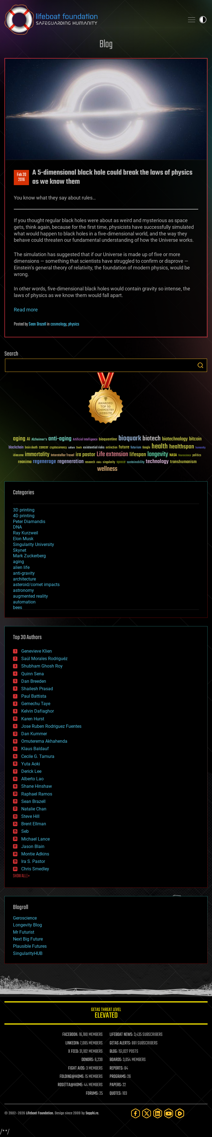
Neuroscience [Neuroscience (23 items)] (184, 455)
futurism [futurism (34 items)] (136, 448)
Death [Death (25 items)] (79, 447)
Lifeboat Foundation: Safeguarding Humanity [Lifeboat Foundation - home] (92, 19)
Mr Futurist (23, 932)
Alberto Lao (32, 778)
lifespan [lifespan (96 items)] (137, 454)
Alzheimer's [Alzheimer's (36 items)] (39, 440)
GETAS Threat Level (106, 1014)
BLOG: (114, 1051)
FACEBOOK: (70, 1034)
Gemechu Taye (35, 703)
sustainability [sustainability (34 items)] (135, 462)
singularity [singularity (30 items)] (109, 462)
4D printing (24, 515)
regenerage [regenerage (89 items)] (44, 462)
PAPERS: (116, 1085)
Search (200, 365)
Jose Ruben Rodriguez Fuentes (51, 726)
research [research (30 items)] (90, 462)
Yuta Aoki (30, 763)
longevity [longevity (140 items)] (157, 454)
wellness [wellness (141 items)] (107, 469)
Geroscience (25, 918)
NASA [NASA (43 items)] (173, 455)
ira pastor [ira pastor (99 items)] (85, 454)
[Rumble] (179, 1113)
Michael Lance (35, 839)
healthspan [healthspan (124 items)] (181, 446)
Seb (25, 831)
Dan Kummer (34, 733)
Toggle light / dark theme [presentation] (202, 19)
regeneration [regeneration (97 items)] (70, 461)
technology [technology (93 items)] (157, 462)
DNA (17, 527)
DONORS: (87, 1060)
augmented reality (30, 596)
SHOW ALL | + (21, 876)
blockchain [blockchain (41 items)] (16, 447)
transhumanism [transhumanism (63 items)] (183, 461)
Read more (26, 310)
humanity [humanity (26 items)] (200, 448)
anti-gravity (24, 573)
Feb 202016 (21, 177)
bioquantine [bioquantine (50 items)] (108, 439)
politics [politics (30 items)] (196, 455)
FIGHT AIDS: (76, 1068)
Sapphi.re (92, 1113)
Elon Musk (23, 538)
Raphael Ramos (36, 794)
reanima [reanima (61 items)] (24, 461)
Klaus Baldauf (35, 748)
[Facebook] (135, 1113)
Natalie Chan (33, 809)
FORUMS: (92, 1093)
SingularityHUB (28, 953)
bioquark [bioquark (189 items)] (129, 439)
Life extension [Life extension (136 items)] (112, 454)
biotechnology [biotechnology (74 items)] (175, 439)
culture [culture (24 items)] (71, 447)
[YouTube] (168, 1113)
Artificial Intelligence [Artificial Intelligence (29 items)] (85, 440)
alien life (21, 567)
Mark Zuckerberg (29, 555)
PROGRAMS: (118, 1076)
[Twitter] (146, 1113)
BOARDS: (116, 1060)
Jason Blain (32, 846)
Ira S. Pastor (33, 861)
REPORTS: (116, 1068)
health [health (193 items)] (160, 447)
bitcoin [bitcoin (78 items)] (195, 439)
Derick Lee (31, 771)
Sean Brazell (37, 324)
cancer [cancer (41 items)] (43, 447)
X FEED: (73, 1051)
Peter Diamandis (29, 521)
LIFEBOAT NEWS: (121, 1034)
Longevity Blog (27, 925)
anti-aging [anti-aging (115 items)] (59, 438)
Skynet (19, 550)
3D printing (24, 510)
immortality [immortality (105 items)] (37, 454)
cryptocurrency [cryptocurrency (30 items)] (58, 448)
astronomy (23, 590)
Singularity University (33, 544)
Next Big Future (28, 939)
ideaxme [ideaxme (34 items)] (18, 456)
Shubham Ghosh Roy (42, 666)
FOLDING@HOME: (72, 1076)
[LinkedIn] (157, 1113)
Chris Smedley (35, 868)
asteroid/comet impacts (36, 584)
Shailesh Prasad (37, 688)
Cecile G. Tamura (37, 756)
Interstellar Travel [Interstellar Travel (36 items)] (62, 455)
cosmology (59, 324)
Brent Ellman (33, 823)
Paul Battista (33, 696)
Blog (106, 44)
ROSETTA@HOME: (70, 1085)
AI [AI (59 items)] (28, 439)
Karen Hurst (32, 718)
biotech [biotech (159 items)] (151, 438)
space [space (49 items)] (121, 461)
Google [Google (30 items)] (146, 448)
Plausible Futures (30, 946)
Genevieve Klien (36, 651)
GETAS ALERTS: (120, 1043)
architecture (24, 579)
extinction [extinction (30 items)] (111, 448)
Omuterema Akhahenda (44, 741)
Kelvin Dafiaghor (37, 711)
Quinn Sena (32, 673)
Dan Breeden (33, 681)
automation (24, 602)
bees (17, 607)
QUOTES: (115, 1093)
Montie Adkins (35, 854)
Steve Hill (30, 816)
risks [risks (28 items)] (98, 462)
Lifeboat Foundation (39, 1113)
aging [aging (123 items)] (19, 438)
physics (73, 324)
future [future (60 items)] (124, 447)
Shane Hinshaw (36, 786)
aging (18, 561)
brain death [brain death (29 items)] (31, 448)
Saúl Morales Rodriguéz (44, 658)
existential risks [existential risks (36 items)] (93, 448)
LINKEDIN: (72, 1043)
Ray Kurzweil (25, 532)
